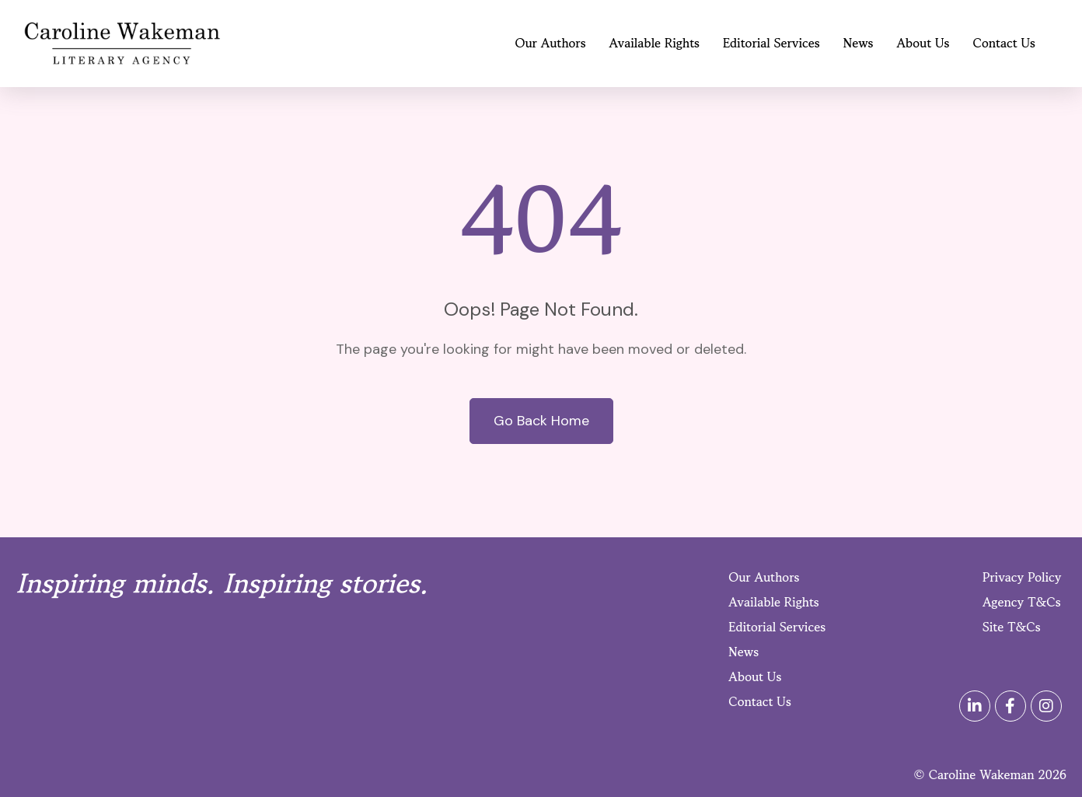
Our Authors (550, 42)
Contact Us (1004, 42)
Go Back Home (541, 420)
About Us (923, 42)
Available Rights (654, 42)
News (858, 42)
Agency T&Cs (1022, 602)
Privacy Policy (1022, 577)
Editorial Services (771, 42)
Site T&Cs (1012, 626)
